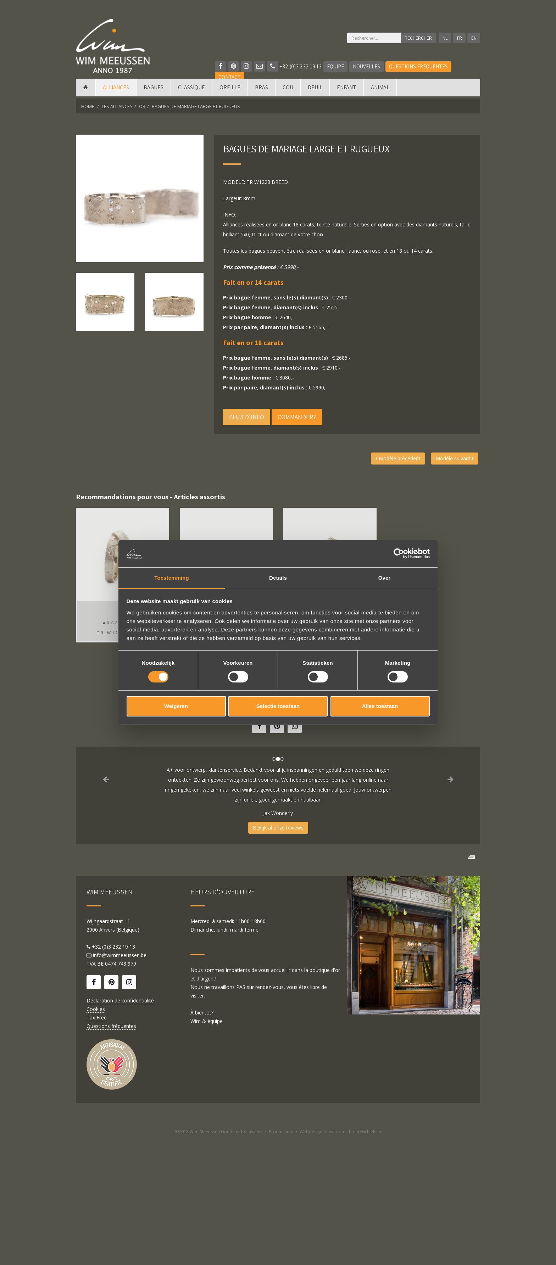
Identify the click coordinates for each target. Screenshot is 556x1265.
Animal (380, 89)
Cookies (96, 1134)
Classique (191, 89)
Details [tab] (278, 577)
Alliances (116, 89)
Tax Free (97, 1143)
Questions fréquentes (418, 66)
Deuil (315, 89)
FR (459, 38)
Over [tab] (384, 577)
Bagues (153, 89)
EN (474, 38)
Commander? (297, 417)
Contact (229, 77)
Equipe (335, 66)
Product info (281, 1257)
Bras (261, 89)
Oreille (229, 89)
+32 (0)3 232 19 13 (294, 66)
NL (444, 38)
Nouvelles (366, 66)
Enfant (346, 89)
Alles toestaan (380, 706)
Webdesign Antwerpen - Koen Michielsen (340, 1257)
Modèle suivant (454, 458)
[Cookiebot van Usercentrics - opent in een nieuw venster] (399, 553)
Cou (288, 89)
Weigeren (176, 706)
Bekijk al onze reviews (278, 827)
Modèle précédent (398, 458)
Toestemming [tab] (171, 577)
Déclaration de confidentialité (120, 1126)
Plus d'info (246, 417)
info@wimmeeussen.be (119, 1080)
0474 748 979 (120, 1089)
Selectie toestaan (278, 706)
